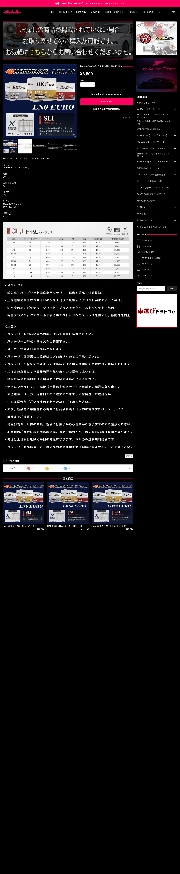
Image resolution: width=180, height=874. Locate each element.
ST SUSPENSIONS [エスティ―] (151, 148)
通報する (129, 456)
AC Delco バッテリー (147, 220)
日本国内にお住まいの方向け (106, 109)
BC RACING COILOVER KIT (149, 129)
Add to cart (107, 101)
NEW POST (96, 12)
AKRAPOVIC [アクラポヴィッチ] (152, 135)
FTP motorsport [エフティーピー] (152, 161)
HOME (52, 12)
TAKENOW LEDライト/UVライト (152, 194)
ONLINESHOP (65, 12)
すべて (12, 468)
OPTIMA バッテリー (146, 207)
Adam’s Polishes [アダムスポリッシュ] (154, 122)
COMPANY (81, 12)
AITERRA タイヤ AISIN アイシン (152, 227)
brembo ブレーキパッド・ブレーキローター (153, 155)
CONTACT (133, 12)
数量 (82, 80)
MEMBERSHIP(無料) (114, 12)
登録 (172, 288)
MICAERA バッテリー (147, 201)
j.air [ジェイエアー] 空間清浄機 (151, 174)
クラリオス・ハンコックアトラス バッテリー (153, 115)
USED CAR (148, 12)
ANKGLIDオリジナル (146, 103)
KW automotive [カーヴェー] (150, 142)
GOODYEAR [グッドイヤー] (149, 168)
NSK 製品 (141, 214)
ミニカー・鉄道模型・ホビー (150, 181)
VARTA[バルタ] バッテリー (149, 109)
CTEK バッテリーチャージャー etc (153, 188)
